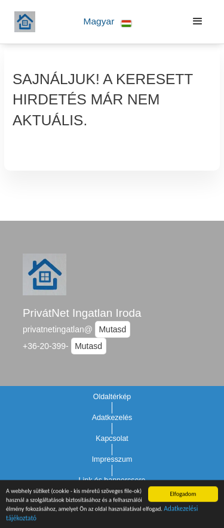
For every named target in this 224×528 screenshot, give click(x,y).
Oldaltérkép (112, 397)
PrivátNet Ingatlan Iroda (82, 313)
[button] (107, 22)
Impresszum (112, 459)
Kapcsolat (112, 438)
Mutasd (112, 329)
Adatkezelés (112, 417)
